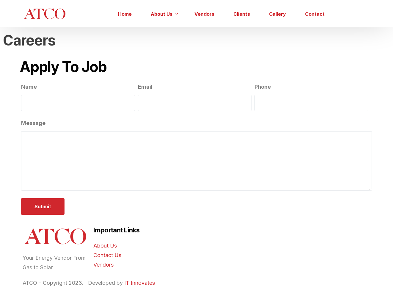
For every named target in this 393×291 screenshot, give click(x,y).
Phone (262, 87)
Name (29, 87)
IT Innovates (139, 283)
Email (145, 87)
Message (33, 123)
